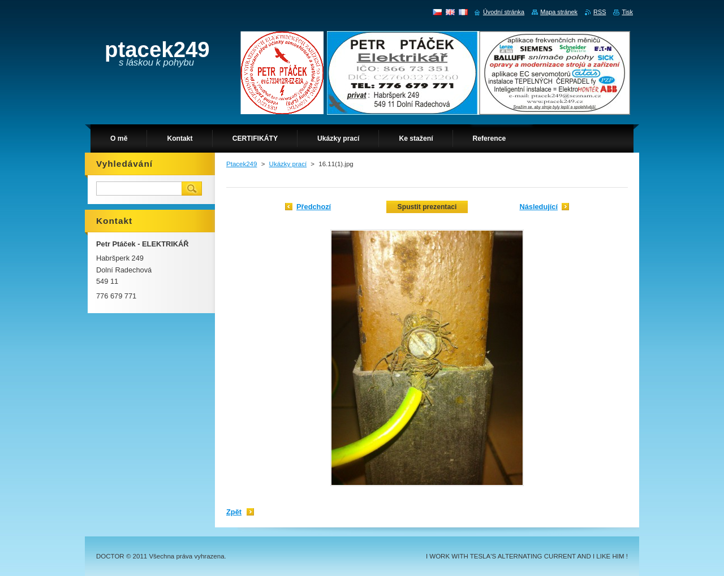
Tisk (627, 11)
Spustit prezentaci (427, 207)
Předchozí (313, 206)
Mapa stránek (559, 11)
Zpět (234, 512)
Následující (538, 206)
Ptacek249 (241, 164)
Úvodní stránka (503, 11)
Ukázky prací (288, 164)
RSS (599, 11)
